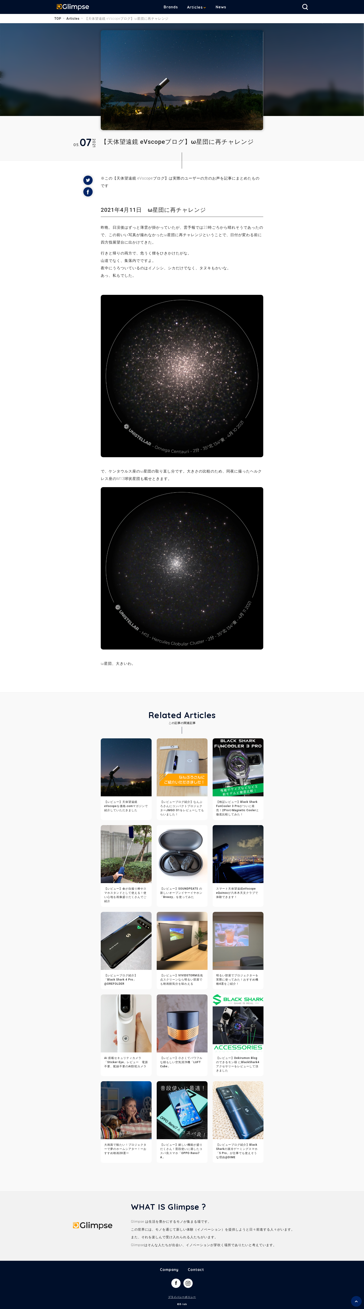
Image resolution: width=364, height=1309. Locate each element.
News (224, 7)
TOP (57, 18)
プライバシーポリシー (182, 1297)
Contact (196, 1269)
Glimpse (75, 7)
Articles (198, 7)
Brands (174, 7)
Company (169, 1269)
